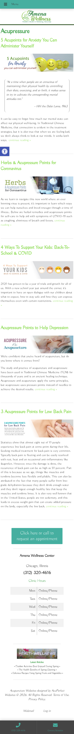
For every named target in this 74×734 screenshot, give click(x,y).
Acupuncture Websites (23, 691)
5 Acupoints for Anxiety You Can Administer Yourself (29, 43)
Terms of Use (61, 695)
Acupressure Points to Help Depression (34, 328)
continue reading (20, 140)
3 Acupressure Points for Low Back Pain (36, 412)
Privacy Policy (36, 699)
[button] (4, 151)
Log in (47, 711)
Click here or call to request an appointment (37, 536)
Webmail (28, 711)
